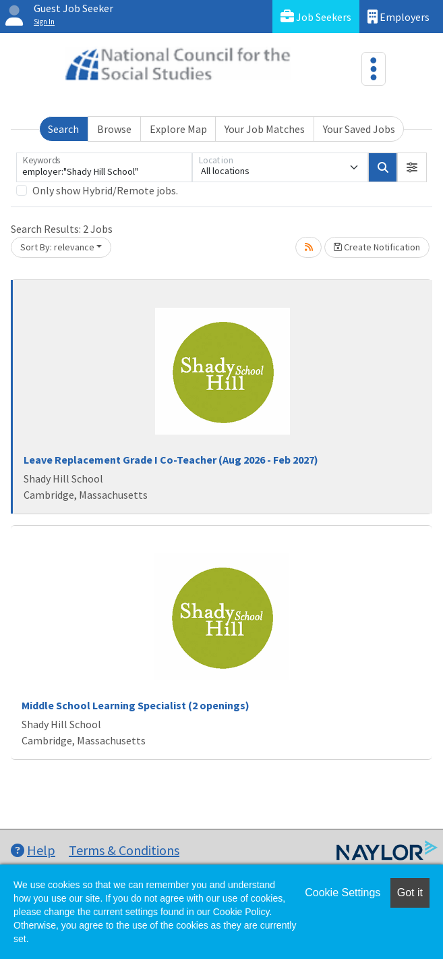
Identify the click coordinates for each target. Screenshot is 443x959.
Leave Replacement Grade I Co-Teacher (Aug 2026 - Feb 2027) (171, 459)
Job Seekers (315, 16)
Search (63, 129)
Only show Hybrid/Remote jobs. (105, 190)
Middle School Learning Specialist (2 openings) (135, 705)
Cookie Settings (342, 892)
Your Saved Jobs (359, 129)
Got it (410, 892)
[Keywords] (104, 167)
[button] (412, 167)
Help (33, 850)
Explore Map (178, 129)
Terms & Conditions (124, 850)
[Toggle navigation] (373, 69)
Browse (114, 129)
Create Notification (377, 247)
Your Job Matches (265, 129)
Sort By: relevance (57, 247)
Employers (398, 16)
